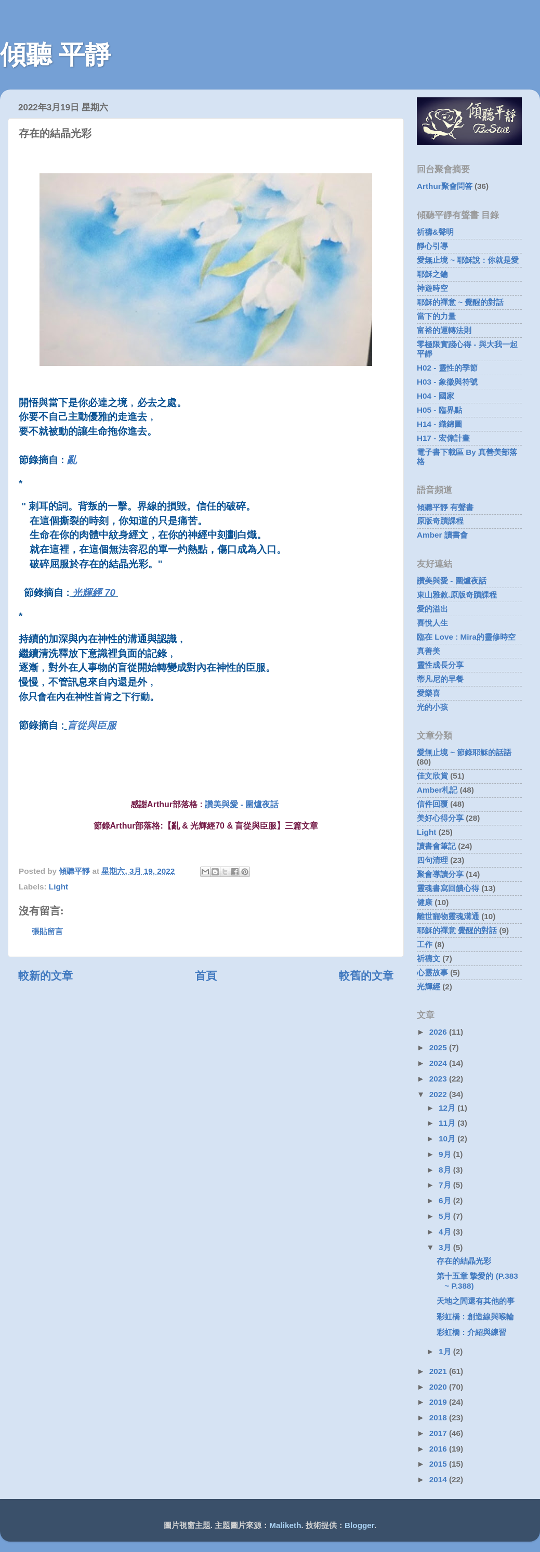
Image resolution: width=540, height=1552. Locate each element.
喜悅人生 (432, 622)
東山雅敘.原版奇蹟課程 (457, 594)
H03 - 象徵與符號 (447, 381)
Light (58, 886)
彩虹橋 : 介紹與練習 (471, 1332)
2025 (439, 1047)
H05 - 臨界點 (439, 409)
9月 (446, 1154)
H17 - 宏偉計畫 (443, 438)
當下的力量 (436, 316)
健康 (424, 902)
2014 (439, 1479)
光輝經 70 (93, 592)
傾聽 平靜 (55, 54)
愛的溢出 (432, 608)
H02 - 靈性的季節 (447, 367)
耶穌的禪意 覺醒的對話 (457, 930)
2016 (439, 1448)
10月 (448, 1138)
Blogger (359, 1525)
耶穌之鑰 (432, 274)
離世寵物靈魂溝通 (448, 916)
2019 (439, 1401)
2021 (439, 1371)
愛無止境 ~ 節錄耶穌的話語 (464, 752)
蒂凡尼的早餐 (440, 679)
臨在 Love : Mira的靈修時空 (466, 636)
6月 (446, 1200)
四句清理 (432, 860)
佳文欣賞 (432, 775)
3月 (446, 1247)
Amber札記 (437, 789)
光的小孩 (432, 707)
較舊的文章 (366, 976)
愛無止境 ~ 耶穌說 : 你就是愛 (468, 260)
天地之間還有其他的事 (476, 1300)
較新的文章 (45, 976)
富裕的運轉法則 (444, 330)
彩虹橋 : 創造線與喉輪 (475, 1316)
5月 (446, 1216)
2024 (439, 1063)
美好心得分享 (440, 817)
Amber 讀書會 (442, 534)
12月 (448, 1107)
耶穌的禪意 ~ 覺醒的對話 (460, 302)
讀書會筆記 (436, 846)
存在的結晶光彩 (464, 1260)
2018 (439, 1417)
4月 (446, 1231)
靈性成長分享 (440, 664)
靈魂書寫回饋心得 (448, 888)
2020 (439, 1386)
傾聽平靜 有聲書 (445, 507)
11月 (448, 1122)
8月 (446, 1169)
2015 (439, 1463)
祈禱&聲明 (435, 231)
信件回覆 (432, 803)
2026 (439, 1031)
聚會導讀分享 (440, 874)
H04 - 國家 (435, 395)
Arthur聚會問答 (444, 186)
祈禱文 (428, 958)
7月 (446, 1184)
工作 (424, 944)
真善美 (428, 650)
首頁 (206, 976)
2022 (439, 1094)
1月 (446, 1351)
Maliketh (285, 1525)
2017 (439, 1433)
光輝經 (428, 986)
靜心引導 (432, 245)
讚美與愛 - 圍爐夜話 (242, 804)
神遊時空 (432, 288)
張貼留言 (47, 931)
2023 (439, 1078)
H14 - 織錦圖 (439, 423)
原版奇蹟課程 (440, 520)
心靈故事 (432, 972)
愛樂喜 (428, 693)
